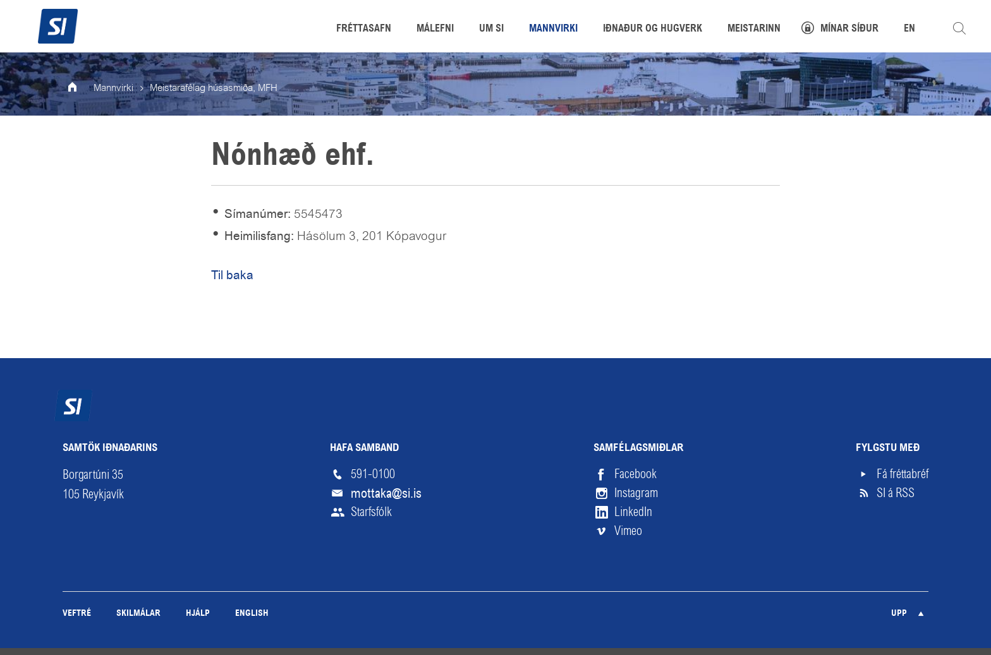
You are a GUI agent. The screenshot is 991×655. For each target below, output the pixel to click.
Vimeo (628, 531)
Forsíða (81, 88)
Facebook (635, 474)
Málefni (435, 29)
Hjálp (198, 613)
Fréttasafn (363, 29)
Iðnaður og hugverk (652, 29)
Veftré (77, 613)
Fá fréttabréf (902, 474)
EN (909, 29)
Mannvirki (113, 88)
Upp (899, 613)
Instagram (636, 493)
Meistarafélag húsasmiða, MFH (213, 88)
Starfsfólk (371, 512)
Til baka (232, 275)
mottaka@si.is (386, 493)
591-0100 (373, 474)
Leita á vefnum (959, 28)
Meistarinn (754, 29)
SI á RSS (896, 493)
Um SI (491, 29)
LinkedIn (633, 512)
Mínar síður (849, 29)
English (252, 613)
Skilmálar (138, 613)
